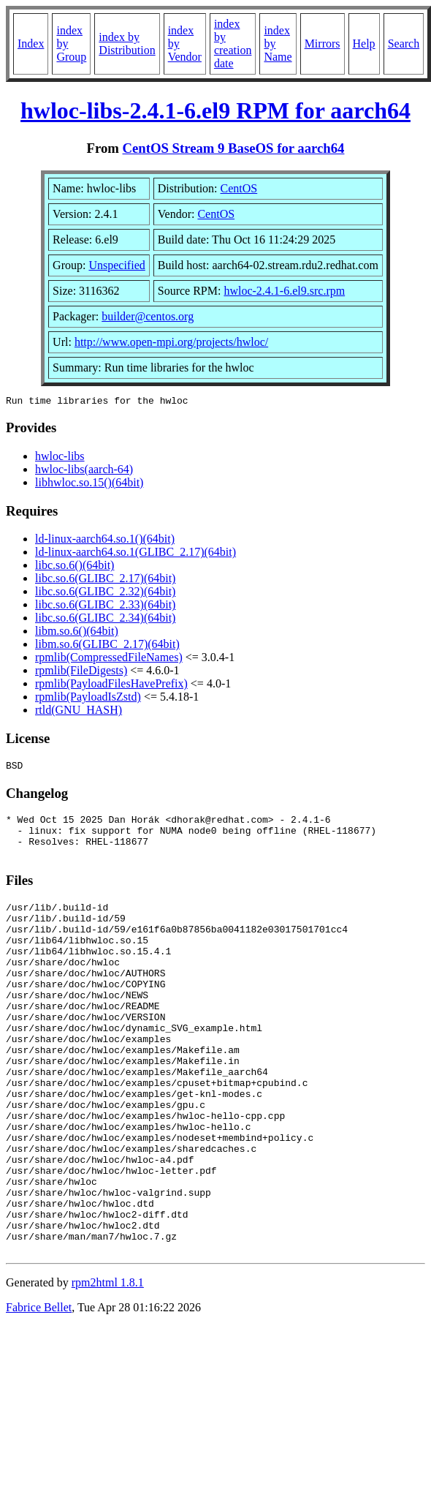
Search (404, 43)
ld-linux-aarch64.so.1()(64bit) (105, 541)
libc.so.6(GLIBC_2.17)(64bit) (105, 580)
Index (31, 43)
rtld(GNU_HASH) (78, 712)
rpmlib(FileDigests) (81, 672)
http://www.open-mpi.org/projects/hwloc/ (171, 342)
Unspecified (116, 265)
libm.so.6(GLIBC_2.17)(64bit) (107, 646)
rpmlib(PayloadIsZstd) (88, 699)
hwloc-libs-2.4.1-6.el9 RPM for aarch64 (215, 110)
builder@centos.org (148, 316)
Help (364, 43)
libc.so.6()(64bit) (74, 567)
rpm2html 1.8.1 (108, 1366)
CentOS (239, 188)
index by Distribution (127, 43)
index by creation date (233, 43)
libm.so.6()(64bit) (76, 633)
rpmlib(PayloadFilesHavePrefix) (111, 685)
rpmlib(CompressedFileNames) (109, 659)
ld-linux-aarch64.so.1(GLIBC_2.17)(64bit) (135, 554)
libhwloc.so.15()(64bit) (89, 484)
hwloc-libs (60, 458)
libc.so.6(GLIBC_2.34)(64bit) (105, 620)
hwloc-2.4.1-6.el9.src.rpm (284, 290)
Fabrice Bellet (39, 1390)
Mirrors (322, 43)
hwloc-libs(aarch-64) (84, 471)
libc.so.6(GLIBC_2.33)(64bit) (105, 606)
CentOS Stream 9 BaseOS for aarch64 (234, 148)
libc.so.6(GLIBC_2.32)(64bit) (105, 593)
